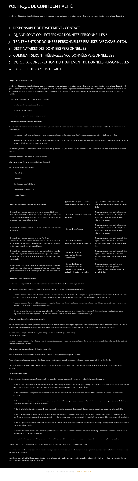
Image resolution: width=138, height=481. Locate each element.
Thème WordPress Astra (84, 471)
